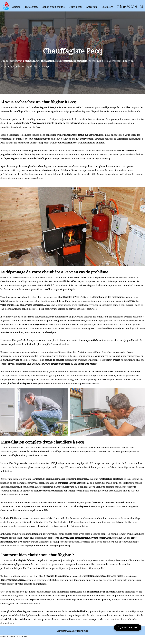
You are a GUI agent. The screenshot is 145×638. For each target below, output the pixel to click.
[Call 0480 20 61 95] (127, 627)
